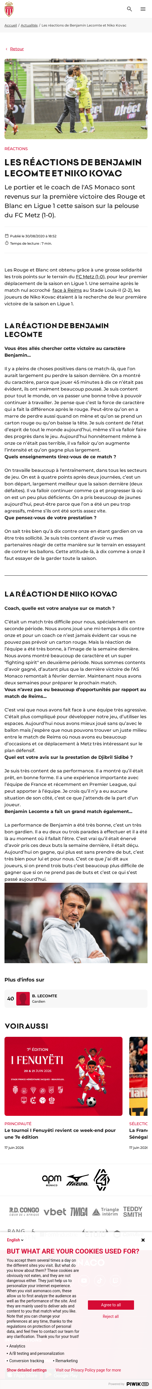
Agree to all (111, 1305)
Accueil (10, 25)
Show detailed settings (27, 1370)
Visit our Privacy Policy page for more (88, 1370)
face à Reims (67, 290)
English (15, 1240)
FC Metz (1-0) (90, 276)
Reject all (111, 1316)
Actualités (29, 25)
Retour (14, 48)
